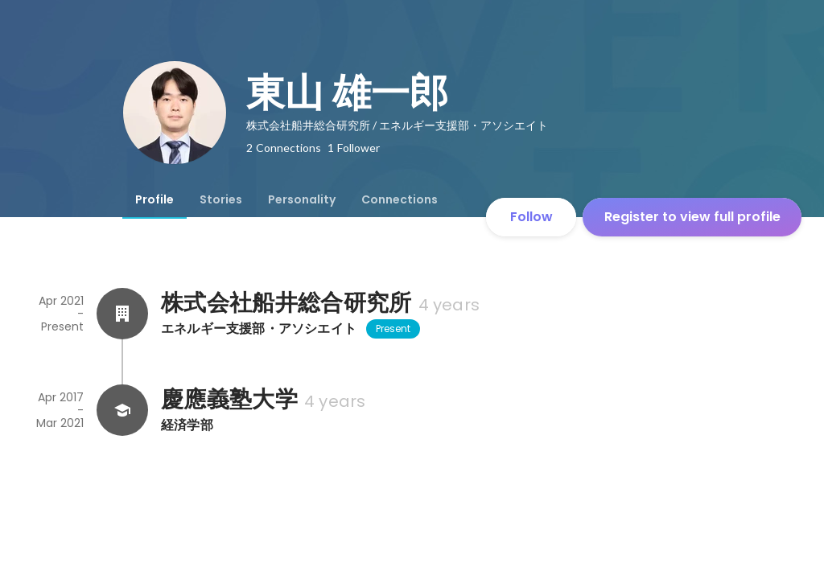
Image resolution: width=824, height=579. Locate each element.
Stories (221, 199)
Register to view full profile (692, 216)
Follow (531, 216)
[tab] (154, 199)
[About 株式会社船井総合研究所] (122, 313)
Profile (154, 199)
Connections (399, 199)
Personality (302, 199)
